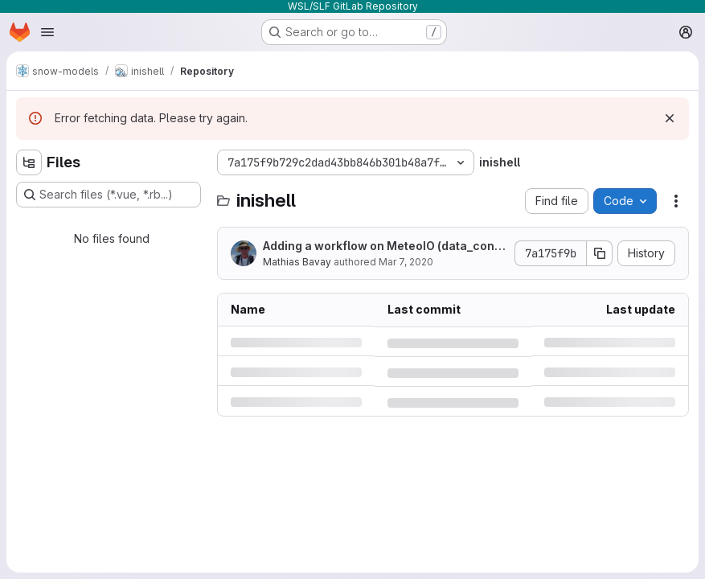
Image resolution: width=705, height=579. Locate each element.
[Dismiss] (669, 118)
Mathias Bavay (297, 262)
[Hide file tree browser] (29, 162)
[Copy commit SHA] (600, 253)
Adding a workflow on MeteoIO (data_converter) (382, 246)
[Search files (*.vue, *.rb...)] (108, 194)
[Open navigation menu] (47, 32)
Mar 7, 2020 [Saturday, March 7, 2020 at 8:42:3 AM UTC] (406, 262)
